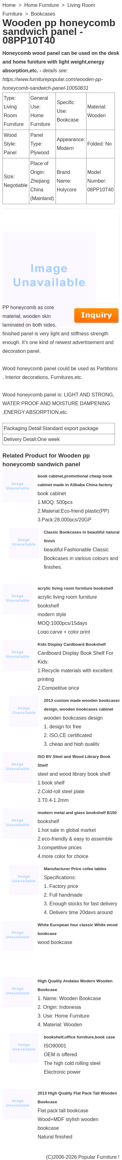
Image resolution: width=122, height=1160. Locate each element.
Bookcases (43, 14)
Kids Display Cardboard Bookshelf (71, 644)
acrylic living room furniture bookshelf (75, 588)
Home (9, 5)
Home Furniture (41, 5)
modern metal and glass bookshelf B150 (77, 812)
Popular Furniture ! (99, 1157)
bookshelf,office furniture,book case (79, 1037)
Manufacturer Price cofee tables (75, 868)
